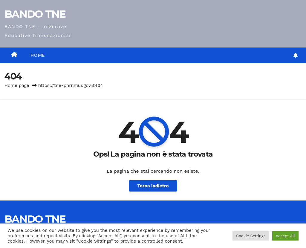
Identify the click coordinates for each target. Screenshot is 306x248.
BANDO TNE (35, 14)
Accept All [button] (285, 236)
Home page (16, 85)
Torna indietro (153, 186)
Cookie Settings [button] (250, 236)
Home (37, 55)
